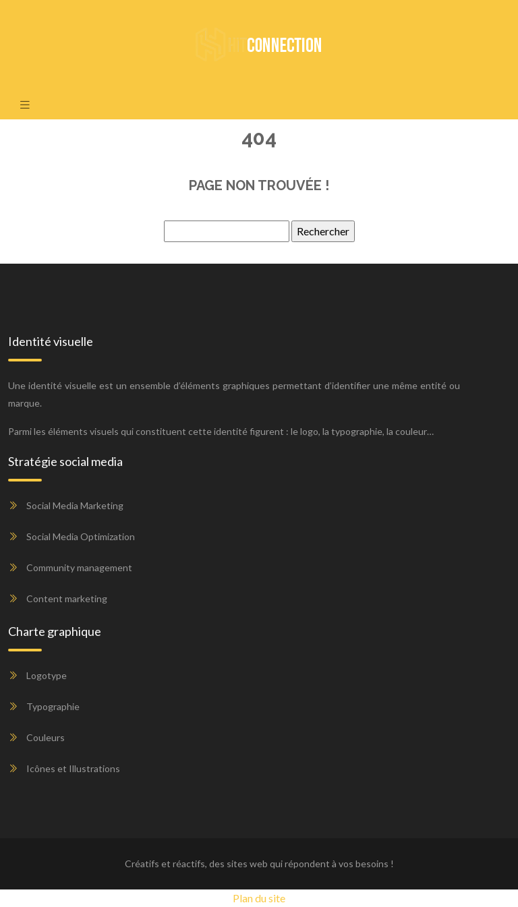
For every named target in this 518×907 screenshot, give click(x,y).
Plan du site (259, 897)
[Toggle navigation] (25, 104)
